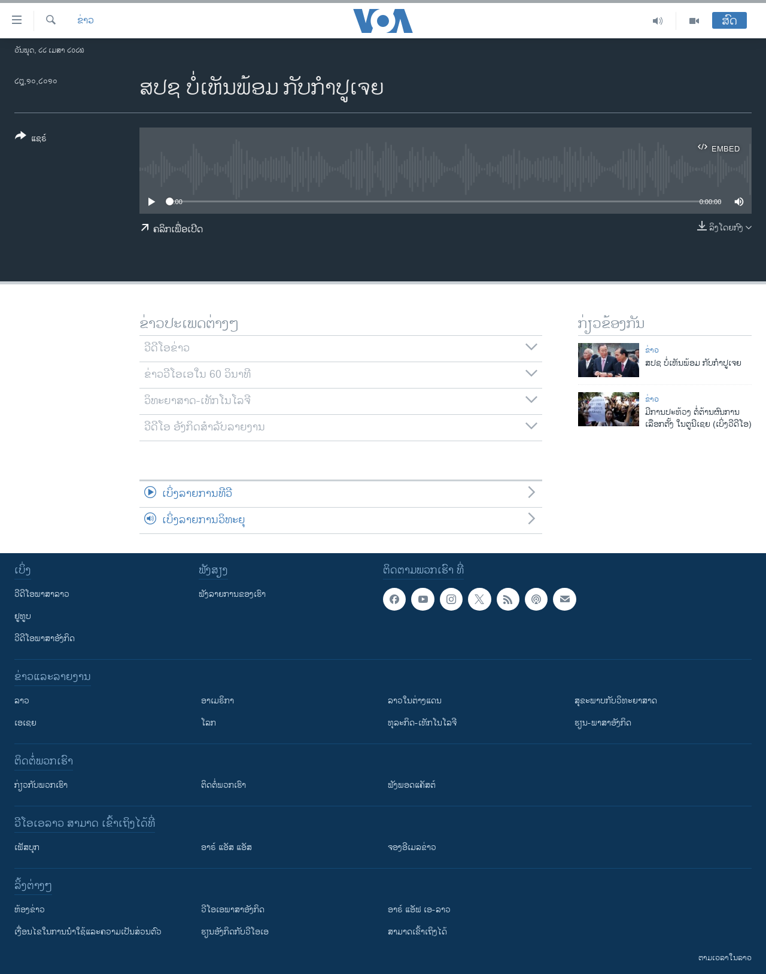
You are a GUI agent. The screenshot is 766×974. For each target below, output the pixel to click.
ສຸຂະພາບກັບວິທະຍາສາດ (615, 700)
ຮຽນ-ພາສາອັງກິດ (602, 723)
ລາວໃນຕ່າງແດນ (415, 700)
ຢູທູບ (22, 616)
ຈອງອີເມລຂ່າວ (412, 847)
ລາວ (21, 700)
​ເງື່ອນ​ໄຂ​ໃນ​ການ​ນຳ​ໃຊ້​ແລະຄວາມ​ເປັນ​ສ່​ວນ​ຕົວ (88, 932)
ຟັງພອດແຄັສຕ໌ (412, 785)
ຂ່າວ (85, 21)
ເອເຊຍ (25, 723)
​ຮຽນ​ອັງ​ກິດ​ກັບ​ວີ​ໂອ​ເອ (235, 932)
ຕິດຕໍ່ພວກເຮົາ (223, 785)
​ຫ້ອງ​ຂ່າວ (29, 909)
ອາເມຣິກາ (217, 700)
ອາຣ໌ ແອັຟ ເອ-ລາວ (419, 909)
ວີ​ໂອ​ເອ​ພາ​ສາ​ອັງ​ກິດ (233, 909)
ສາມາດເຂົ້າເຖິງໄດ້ (417, 932)
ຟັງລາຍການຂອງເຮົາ (232, 594)
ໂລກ (208, 723)
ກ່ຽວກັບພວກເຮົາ (41, 785)
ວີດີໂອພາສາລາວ (41, 594)
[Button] (31, 139)
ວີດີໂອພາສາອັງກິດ (44, 638)
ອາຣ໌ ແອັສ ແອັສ (226, 847)
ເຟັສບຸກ (26, 847)
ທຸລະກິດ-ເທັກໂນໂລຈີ (422, 723)
